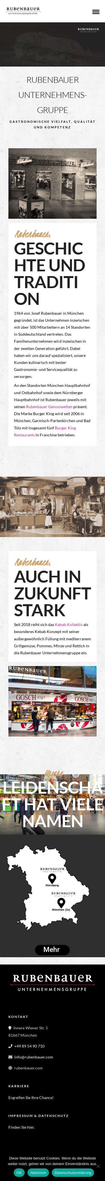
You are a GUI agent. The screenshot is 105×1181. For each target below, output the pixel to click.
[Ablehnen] (98, 1166)
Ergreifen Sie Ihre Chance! (31, 1097)
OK (19, 1173)
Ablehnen (38, 1173)
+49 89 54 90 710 (29, 1046)
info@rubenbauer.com (33, 1057)
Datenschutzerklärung (73, 1173)
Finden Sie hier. (22, 1127)
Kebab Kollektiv (69, 624)
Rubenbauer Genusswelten (49, 406)
